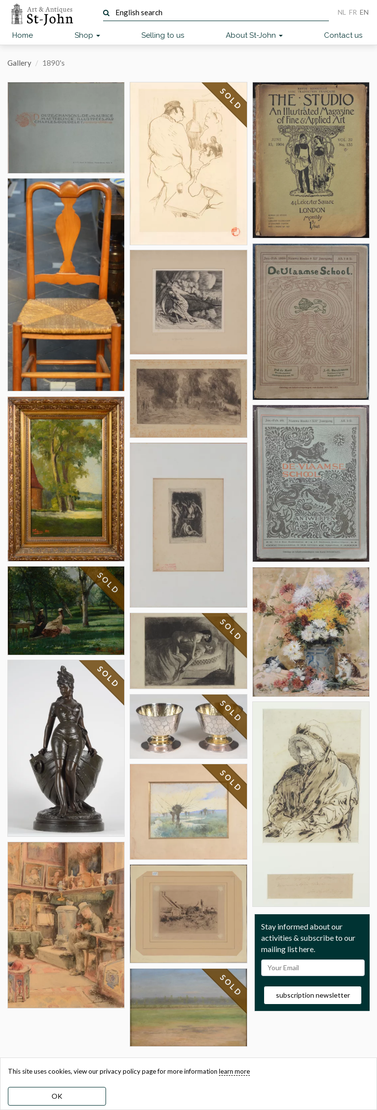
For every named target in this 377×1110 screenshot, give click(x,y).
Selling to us (162, 35)
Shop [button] (87, 35)
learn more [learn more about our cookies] (234, 1071)
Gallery (19, 62)
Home (22, 35)
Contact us (343, 35)
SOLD (109, 590)
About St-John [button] (254, 35)
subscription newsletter (313, 995)
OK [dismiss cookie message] (57, 1096)
